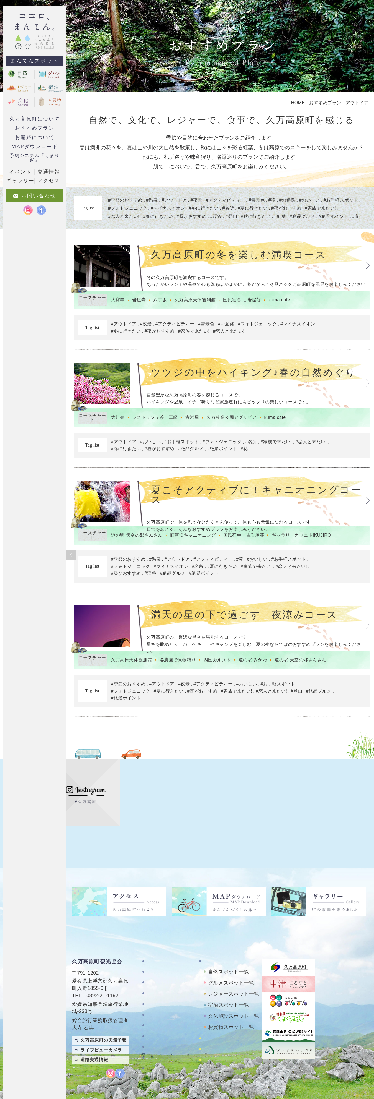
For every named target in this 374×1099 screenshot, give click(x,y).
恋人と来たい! (123, 216)
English (362, 1050)
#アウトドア (122, 325)
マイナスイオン (168, 207)
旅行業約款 (159, 1042)
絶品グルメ (303, 216)
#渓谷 (149, 580)
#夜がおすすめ (158, 332)
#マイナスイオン (296, 325)
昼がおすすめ (192, 216)
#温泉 (153, 565)
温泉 (152, 199)
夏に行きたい (253, 207)
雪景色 (257, 199)
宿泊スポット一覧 (228, 974)
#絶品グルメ (189, 452)
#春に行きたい (125, 452)
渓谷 (216, 216)
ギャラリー (159, 983)
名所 (228, 207)
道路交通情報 (94, 1029)
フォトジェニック (127, 207)
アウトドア (174, 199)
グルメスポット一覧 (231, 952)
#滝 (238, 565)
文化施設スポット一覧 (233, 985)
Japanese (360, 1061)
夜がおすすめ (287, 207)
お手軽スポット (342, 199)
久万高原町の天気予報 (103, 1009)
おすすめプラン (34, 128)
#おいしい (149, 445)
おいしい (310, 199)
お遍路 (288, 199)
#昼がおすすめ (158, 452)
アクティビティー (226, 199)
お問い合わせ (161, 1005)
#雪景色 (205, 325)
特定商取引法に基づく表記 (168, 1019)
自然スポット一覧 (228, 941)
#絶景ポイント (221, 452)
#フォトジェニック (255, 325)
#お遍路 (225, 325)
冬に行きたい (204, 207)
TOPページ (159, 930)
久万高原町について (34, 119)
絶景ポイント (334, 216)
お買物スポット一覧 (231, 996)
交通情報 (49, 172)
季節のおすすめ (125, 199)
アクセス (156, 994)
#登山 (295, 700)
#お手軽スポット (180, 445)
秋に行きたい (256, 216)
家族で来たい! (321, 207)
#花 (243, 452)
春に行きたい (158, 216)
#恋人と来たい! (227, 332)
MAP (111, 957)
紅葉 (281, 216)
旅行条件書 (159, 1031)
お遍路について (34, 137)
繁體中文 (362, 1039)
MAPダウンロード (34, 146)
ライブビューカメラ (101, 1019)
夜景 (196, 199)
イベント (20, 172)
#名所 (250, 445)
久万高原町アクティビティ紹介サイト (233, 1036)
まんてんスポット (34, 61)
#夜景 (144, 325)
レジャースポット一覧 (233, 963)
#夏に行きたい (221, 572)
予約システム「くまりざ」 (34, 157)
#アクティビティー (173, 325)
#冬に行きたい (125, 332)
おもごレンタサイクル (228, 1023)
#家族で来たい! (192, 332)
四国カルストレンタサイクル (233, 1010)
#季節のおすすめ (127, 565)
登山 (231, 216)
